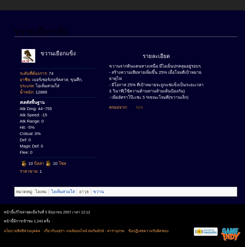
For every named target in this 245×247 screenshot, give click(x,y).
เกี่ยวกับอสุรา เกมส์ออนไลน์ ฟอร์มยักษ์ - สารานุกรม (84, 231)
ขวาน (98, 191)
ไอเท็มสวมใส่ (63, 191)
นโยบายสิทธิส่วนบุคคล (22, 231)
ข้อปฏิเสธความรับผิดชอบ (148, 231)
